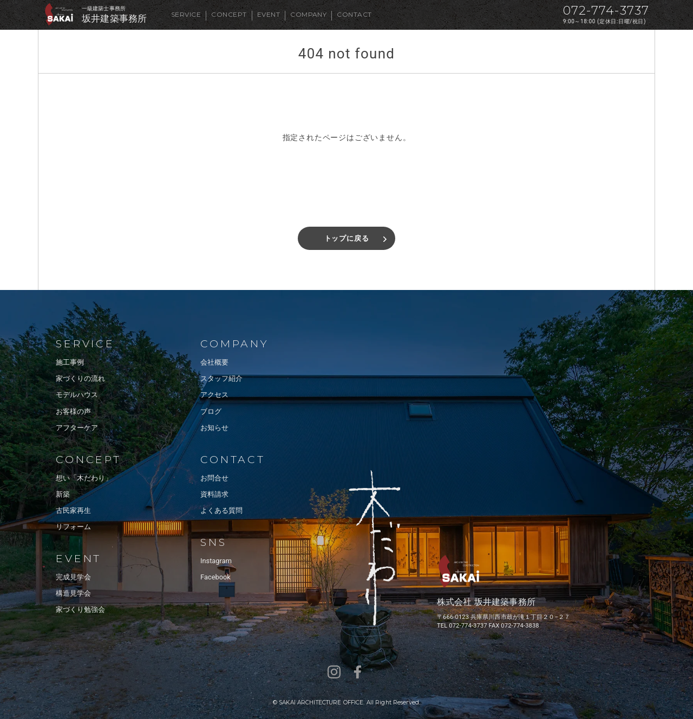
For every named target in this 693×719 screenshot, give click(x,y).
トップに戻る (346, 238)
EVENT (268, 14)
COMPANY (308, 14)
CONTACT (354, 14)
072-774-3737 (606, 10)
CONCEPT (228, 14)
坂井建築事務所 (114, 18)
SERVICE (186, 14)
